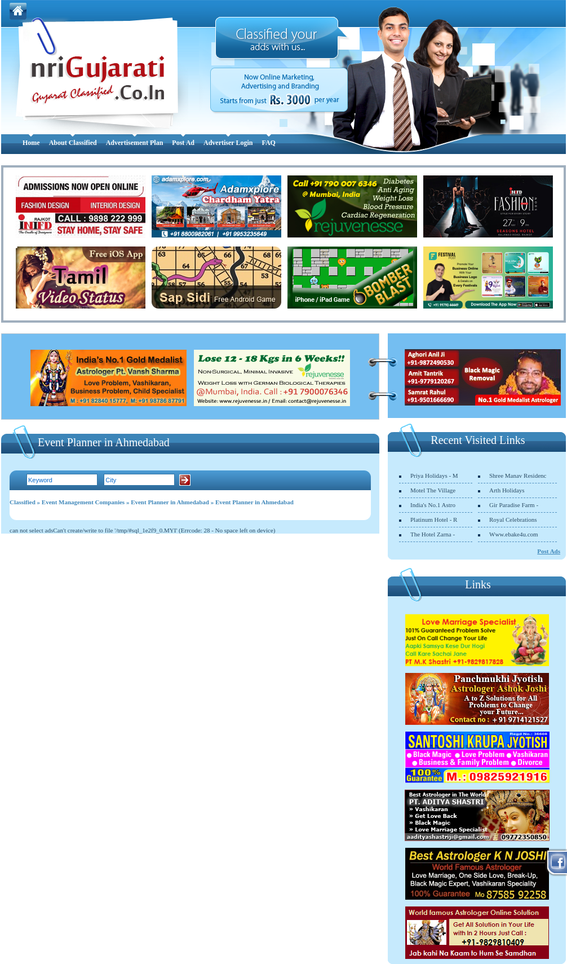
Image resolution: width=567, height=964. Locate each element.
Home (31, 143)
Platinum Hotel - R (433, 519)
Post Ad (183, 143)
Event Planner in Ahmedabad (170, 502)
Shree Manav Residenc (517, 475)
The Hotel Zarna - (432, 534)
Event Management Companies (83, 502)
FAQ (268, 143)
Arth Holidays (507, 490)
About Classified (73, 143)
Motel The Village (432, 490)
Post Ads (548, 551)
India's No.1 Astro (432, 504)
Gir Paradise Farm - (513, 504)
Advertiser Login (228, 143)
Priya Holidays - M (434, 475)
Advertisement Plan (134, 143)
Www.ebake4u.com (513, 534)
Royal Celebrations (513, 519)
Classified (23, 502)
